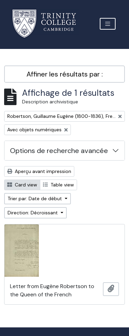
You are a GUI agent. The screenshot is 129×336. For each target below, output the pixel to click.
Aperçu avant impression (39, 171)
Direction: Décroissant (33, 213)
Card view (22, 185)
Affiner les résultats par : (64, 74)
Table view (58, 185)
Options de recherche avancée (59, 150)
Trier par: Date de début (35, 198)
